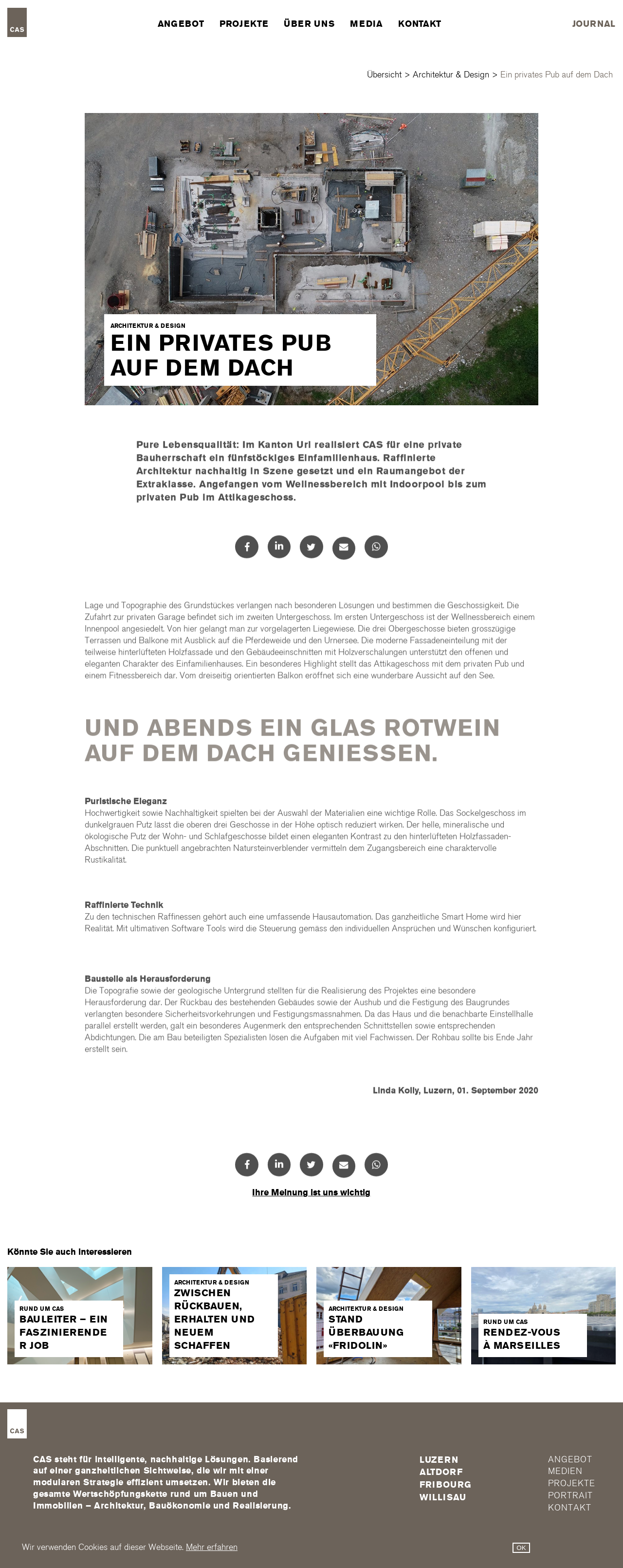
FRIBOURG (446, 1484)
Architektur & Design (451, 75)
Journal (594, 24)
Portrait (570, 1496)
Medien (565, 1471)
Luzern (439, 1460)
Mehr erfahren (212, 1547)
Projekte (244, 24)
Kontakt (419, 24)
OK (521, 1547)
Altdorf (441, 1472)
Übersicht (384, 75)
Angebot (181, 24)
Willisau (443, 1497)
